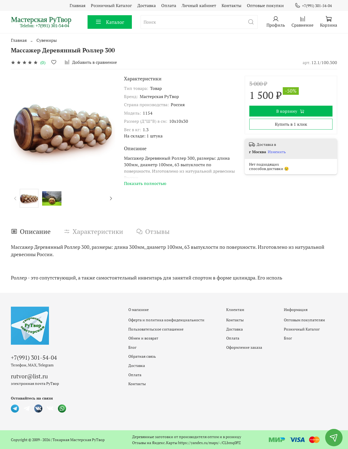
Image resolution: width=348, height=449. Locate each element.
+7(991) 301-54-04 (313, 5)
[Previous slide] (15, 198)
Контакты (231, 5)
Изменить (277, 151)
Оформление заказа (244, 347)
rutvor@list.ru (29, 376)
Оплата (168, 5)
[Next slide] (110, 198)
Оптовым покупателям (304, 319)
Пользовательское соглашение (156, 329)
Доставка (146, 5)
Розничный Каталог (111, 5)
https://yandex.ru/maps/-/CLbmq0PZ (209, 442)
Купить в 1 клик (291, 124)
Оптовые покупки (265, 5)
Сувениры (46, 40)
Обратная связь (142, 356)
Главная (77, 5)
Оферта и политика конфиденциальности (166, 319)
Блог (132, 347)
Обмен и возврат (143, 338)
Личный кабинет (199, 5)
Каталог (109, 22)
